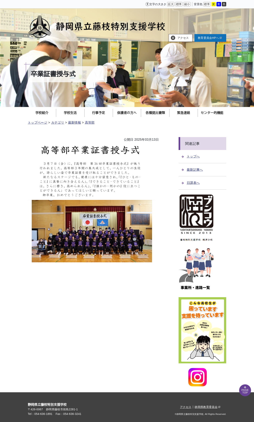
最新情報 (74, 122)
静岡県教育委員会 (207, 407)
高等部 (90, 122)
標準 (179, 4)
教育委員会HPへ (210, 37)
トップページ (37, 122)
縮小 (187, 4)
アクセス (183, 37)
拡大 (171, 4)
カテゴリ (57, 122)
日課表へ (191, 182)
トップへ (191, 156)
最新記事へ (192, 169)
